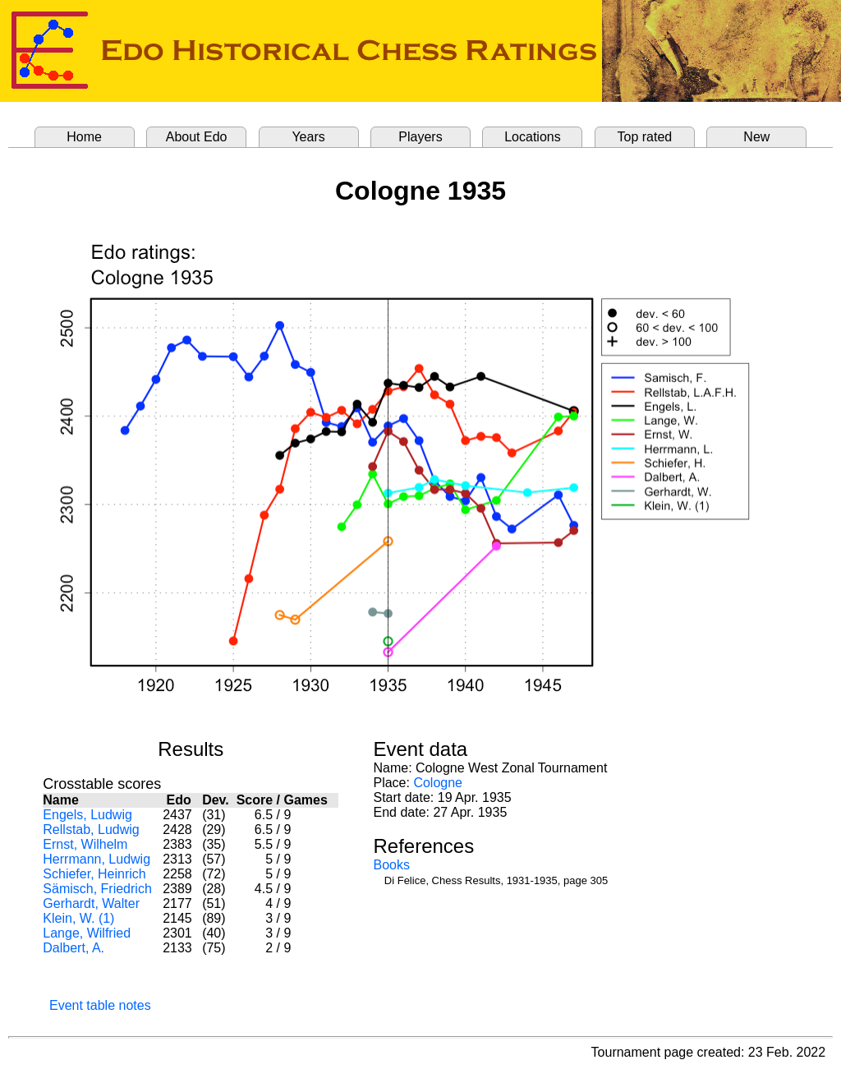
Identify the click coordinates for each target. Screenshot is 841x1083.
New (756, 137)
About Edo (196, 137)
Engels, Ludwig (87, 815)
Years (308, 137)
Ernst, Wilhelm (85, 844)
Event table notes (100, 1005)
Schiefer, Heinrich (94, 874)
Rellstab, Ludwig (91, 829)
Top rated (645, 137)
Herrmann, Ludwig (96, 859)
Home (84, 137)
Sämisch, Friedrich (97, 889)
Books (391, 865)
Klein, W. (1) (78, 918)
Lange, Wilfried (87, 933)
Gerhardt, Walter (91, 903)
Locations (532, 137)
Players (420, 137)
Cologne (437, 783)
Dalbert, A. (73, 948)
